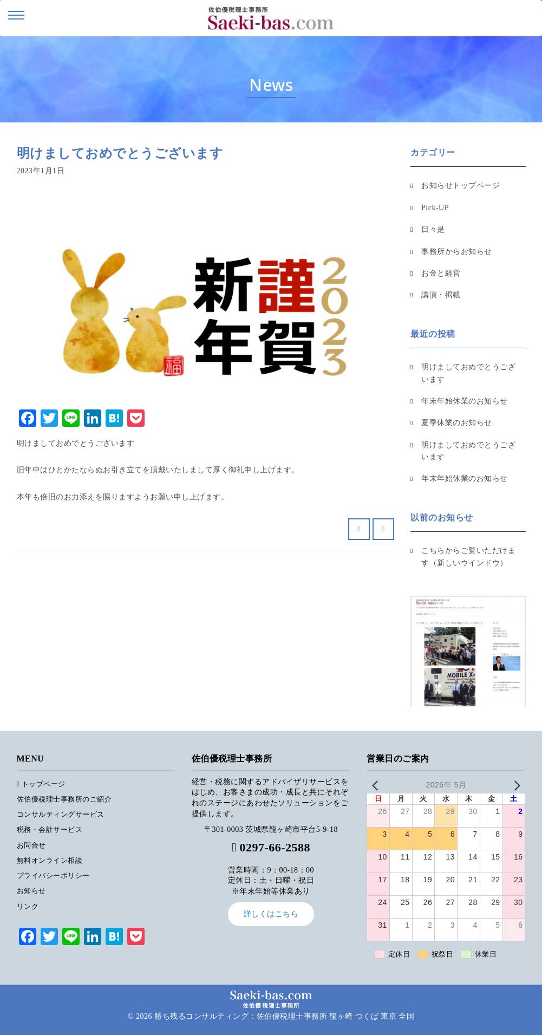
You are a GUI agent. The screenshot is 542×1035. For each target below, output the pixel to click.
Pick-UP (435, 208)
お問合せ (31, 845)
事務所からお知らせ (456, 252)
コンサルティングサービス (61, 814)
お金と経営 (441, 273)
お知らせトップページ (460, 185)
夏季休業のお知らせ (456, 423)
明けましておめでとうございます (468, 373)
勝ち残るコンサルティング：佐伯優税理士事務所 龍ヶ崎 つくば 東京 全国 (284, 1016)
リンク (28, 906)
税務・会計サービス (50, 829)
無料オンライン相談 (50, 860)
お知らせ (31, 891)
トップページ (41, 784)
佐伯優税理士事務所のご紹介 (64, 799)
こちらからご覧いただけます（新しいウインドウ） (468, 556)
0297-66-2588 (274, 847)
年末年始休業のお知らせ (464, 401)
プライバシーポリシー (53, 875)
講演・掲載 (441, 295)
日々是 (433, 229)
